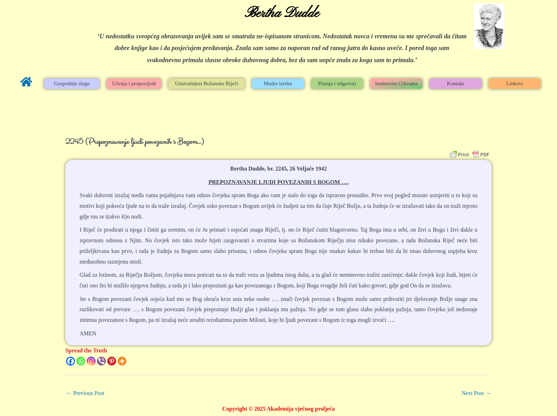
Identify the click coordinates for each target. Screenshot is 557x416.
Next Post (476, 393)
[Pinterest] (111, 361)
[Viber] (101, 361)
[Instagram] (91, 361)
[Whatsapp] (80, 361)
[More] (122, 361)
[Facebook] (70, 361)
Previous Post (85, 393)
